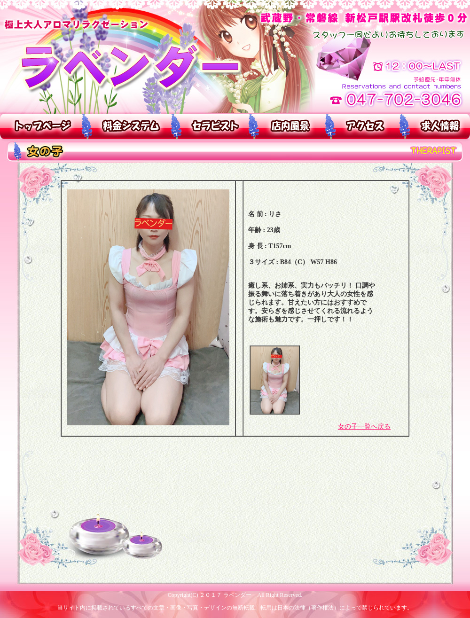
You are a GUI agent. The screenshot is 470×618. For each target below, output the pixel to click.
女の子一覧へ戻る (364, 426)
